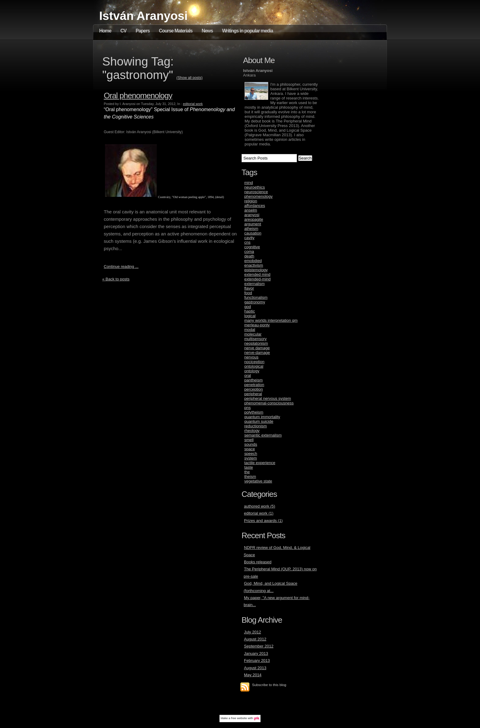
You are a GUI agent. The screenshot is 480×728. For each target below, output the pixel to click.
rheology (252, 430)
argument (252, 224)
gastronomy (254, 302)
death (249, 256)
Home (105, 30)
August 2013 (255, 668)
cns (247, 242)
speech (250, 453)
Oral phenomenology (138, 95)
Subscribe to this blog (269, 685)
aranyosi (251, 214)
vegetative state (258, 481)
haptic (249, 311)
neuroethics (254, 187)
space (249, 449)
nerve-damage (257, 352)
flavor (249, 288)
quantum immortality (262, 417)
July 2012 (252, 632)
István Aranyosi (143, 15)
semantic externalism (263, 435)
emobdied (253, 260)
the (247, 472)
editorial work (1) (258, 513)
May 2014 (252, 675)
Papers (143, 30)
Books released (258, 562)
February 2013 (257, 660)
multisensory (255, 338)
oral (247, 375)
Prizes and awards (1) (263, 520)
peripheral (253, 394)
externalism (254, 283)
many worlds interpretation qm (271, 320)
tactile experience (259, 462)
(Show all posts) (189, 78)
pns (247, 407)
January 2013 (256, 653)
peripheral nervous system (267, 398)
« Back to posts (115, 279)
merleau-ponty (257, 325)
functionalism (256, 297)
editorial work (193, 104)
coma (249, 251)
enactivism (253, 265)
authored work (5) (259, 506)
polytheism (253, 412)
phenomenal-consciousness (269, 403)
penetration (254, 384)
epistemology (256, 270)
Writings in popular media (247, 30)
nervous (251, 357)
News (207, 30)
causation (252, 233)
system (250, 458)
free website (239, 718)
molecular (252, 334)
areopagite (253, 219)
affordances (254, 205)
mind (248, 182)
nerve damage (257, 348)
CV (123, 30)
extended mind (257, 274)
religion (250, 201)
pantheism (253, 380)
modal (249, 329)
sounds (250, 444)
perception (253, 389)
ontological (253, 366)
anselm (250, 210)
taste (248, 467)
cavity (249, 237)
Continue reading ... (121, 266)
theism (250, 476)
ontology (251, 371)
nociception (254, 361)
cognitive (252, 247)
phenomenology (258, 196)
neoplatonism (256, 343)
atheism (251, 228)
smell (248, 439)
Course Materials (176, 30)
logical (250, 315)
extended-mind (257, 279)
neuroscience (256, 192)
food (248, 293)
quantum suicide (258, 421)
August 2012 (255, 639)
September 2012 (258, 646)
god (247, 306)
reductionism (255, 426)
